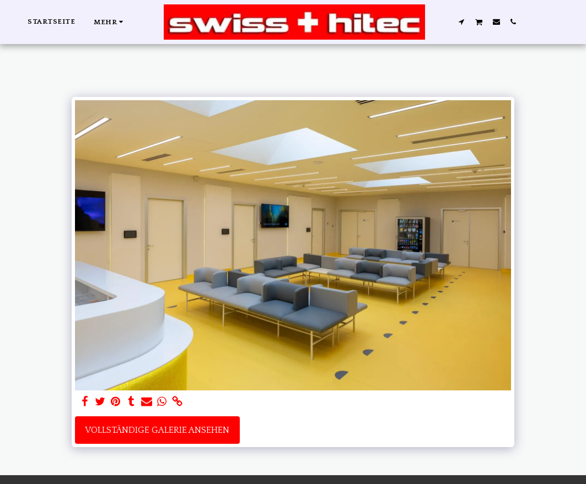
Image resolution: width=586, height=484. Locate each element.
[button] (462, 21)
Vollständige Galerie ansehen (157, 430)
